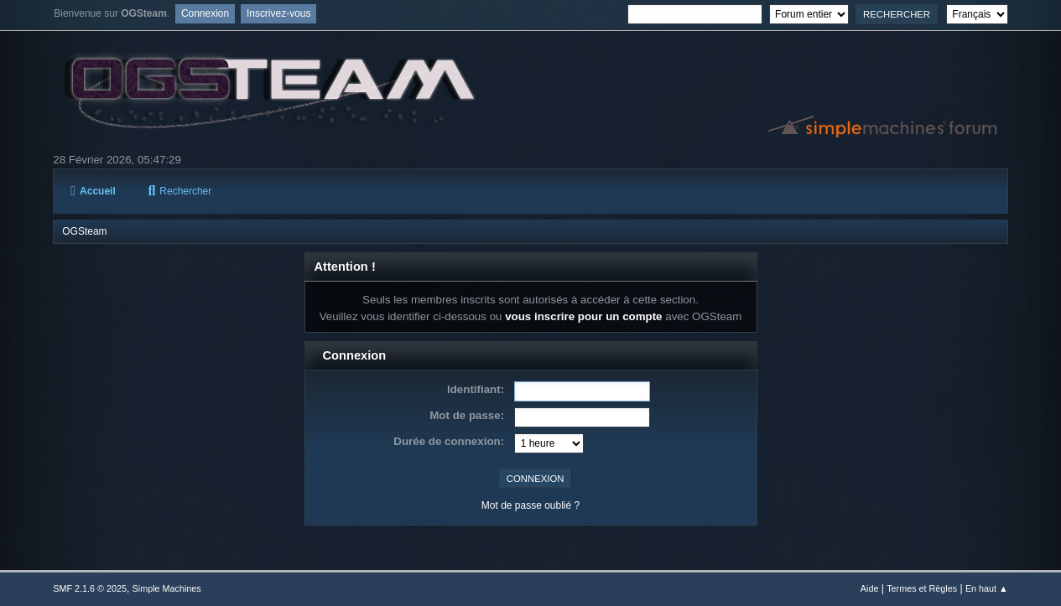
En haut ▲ (986, 588)
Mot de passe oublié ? (530, 505)
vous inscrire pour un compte (583, 316)
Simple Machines (167, 588)
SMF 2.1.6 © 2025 (90, 588)
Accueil (92, 191)
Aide (870, 588)
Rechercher (179, 191)
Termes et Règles (922, 588)
